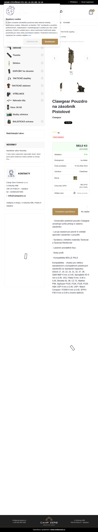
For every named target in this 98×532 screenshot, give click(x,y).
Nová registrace (87, 2)
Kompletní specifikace (65, 212)
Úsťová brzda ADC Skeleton (31, 273)
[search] (60, 11)
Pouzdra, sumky (60, 37)
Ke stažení (86, 212)
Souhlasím (50, 42)
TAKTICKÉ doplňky (68, 32)
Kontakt (66, 22)
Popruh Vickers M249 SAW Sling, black (31, 252)
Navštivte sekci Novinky (16, 151)
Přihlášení (74, 2)
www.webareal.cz (57, 530)
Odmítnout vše (32, 41)
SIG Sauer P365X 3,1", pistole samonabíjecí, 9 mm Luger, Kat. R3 (61, 343)
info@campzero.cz (17, 196)
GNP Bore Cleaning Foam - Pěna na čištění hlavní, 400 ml (81, 342)
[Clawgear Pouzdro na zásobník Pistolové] (71, 58)
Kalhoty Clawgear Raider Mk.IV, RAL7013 (30, 228)
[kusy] (75, 366)
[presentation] (54, 58)
